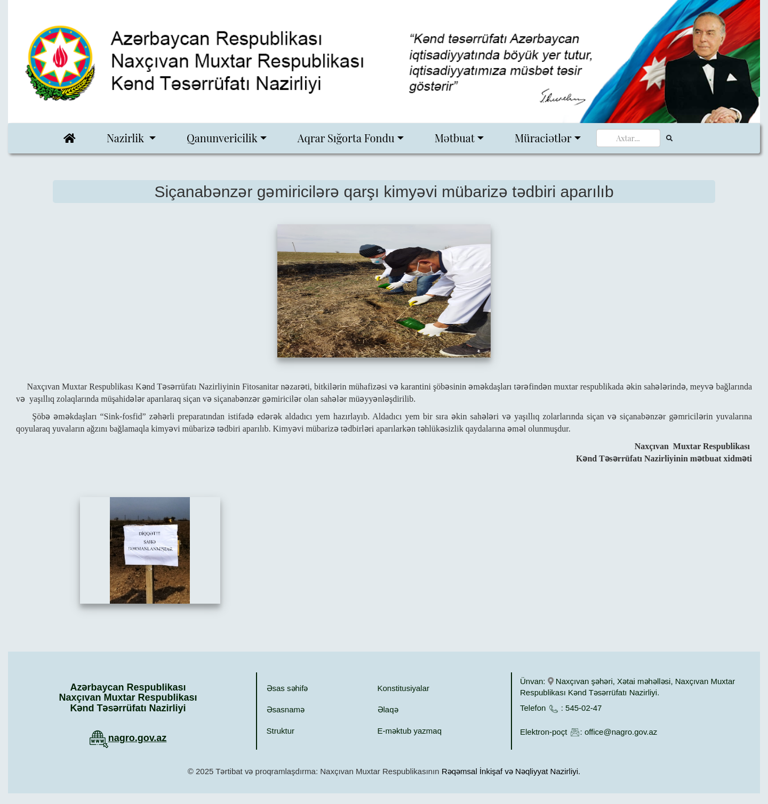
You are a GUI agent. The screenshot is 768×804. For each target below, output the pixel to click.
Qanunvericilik (222, 138)
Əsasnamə (286, 709)
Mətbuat (455, 138)
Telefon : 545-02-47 (561, 707)
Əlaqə (388, 709)
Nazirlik (127, 138)
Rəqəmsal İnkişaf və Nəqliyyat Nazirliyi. (511, 771)
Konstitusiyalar (404, 688)
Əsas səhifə (287, 688)
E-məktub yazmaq (410, 730)
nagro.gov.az (137, 738)
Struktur (281, 730)
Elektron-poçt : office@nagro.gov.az (588, 731)
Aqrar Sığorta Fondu (346, 138)
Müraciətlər (543, 138)
